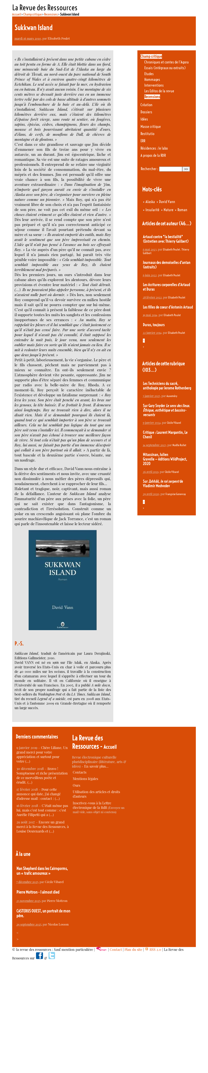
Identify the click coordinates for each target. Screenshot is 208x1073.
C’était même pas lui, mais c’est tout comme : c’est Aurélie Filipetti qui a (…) (42, 810)
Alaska (150, 201)
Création (146, 105)
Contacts (79, 772)
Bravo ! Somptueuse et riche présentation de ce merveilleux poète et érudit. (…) (42, 775)
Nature (168, 210)
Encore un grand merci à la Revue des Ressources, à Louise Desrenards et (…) (42, 826)
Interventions (154, 85)
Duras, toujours (154, 325)
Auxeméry (171, 396)
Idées (144, 119)
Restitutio (147, 133)
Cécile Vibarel (174, 422)
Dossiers (146, 112)
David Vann (167, 201)
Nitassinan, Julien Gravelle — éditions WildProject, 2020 (165, 459)
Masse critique (150, 126)
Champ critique (32, 14)
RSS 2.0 (153, 949)
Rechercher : (149, 169)
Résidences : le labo (154, 148)
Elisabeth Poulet (59, 38)
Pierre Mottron (57, 901)
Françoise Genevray (176, 494)
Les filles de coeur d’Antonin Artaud (168, 307)
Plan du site (133, 949)
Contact (116, 949)
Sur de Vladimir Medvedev (163, 483)
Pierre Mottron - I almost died (37, 892)
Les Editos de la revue (159, 91)
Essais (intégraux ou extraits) (165, 68)
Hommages (152, 79)
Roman (182, 210)
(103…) (149, 370)
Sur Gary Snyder (166, 410)
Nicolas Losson (58, 924)
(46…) (185, 223)
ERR (142, 141)
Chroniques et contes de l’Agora (166, 62)
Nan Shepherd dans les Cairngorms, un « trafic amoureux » (42, 871)
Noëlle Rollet (179, 445)
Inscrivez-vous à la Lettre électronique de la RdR (92, 805)
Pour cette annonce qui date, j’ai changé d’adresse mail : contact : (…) (38, 794)
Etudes (149, 74)
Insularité (152, 210)
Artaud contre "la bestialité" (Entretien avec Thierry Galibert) (165, 239)
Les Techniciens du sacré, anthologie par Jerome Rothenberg (167, 385)
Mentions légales (85, 778)
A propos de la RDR (153, 155)
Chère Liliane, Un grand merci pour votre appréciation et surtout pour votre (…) (42, 754)
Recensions (51, 14)
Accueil (16, 14)
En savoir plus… (96, 766)
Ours (76, 785)
